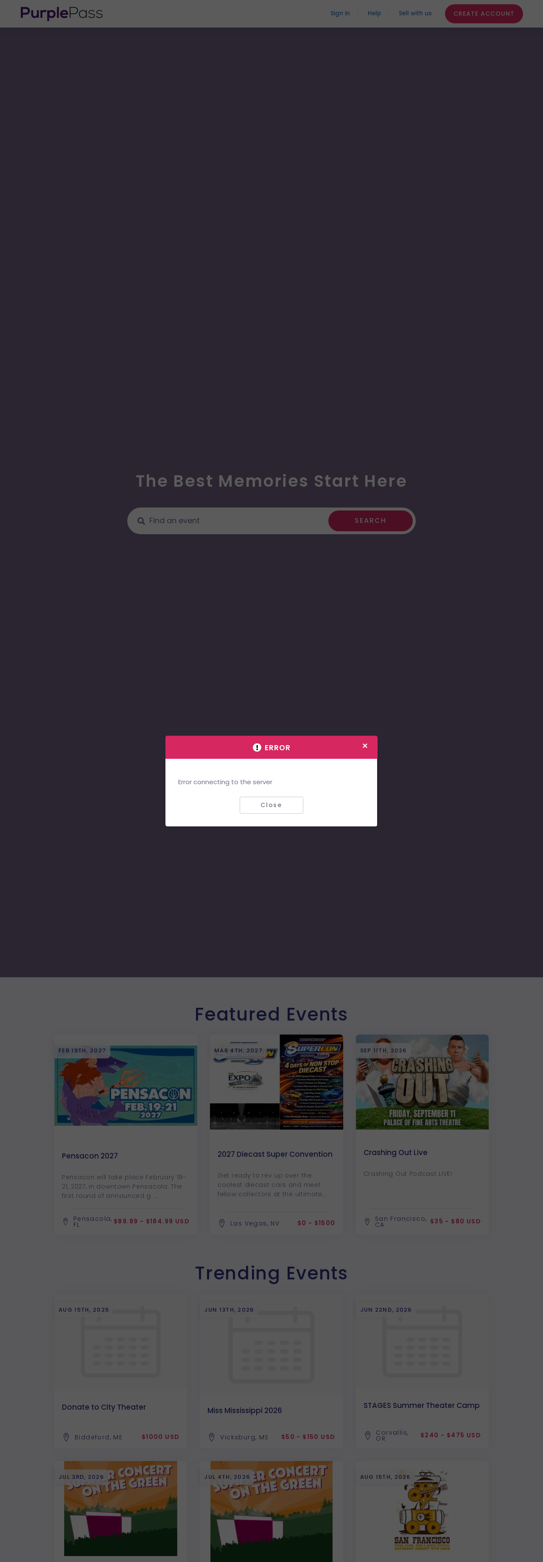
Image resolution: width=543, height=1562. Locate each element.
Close (271, 805)
